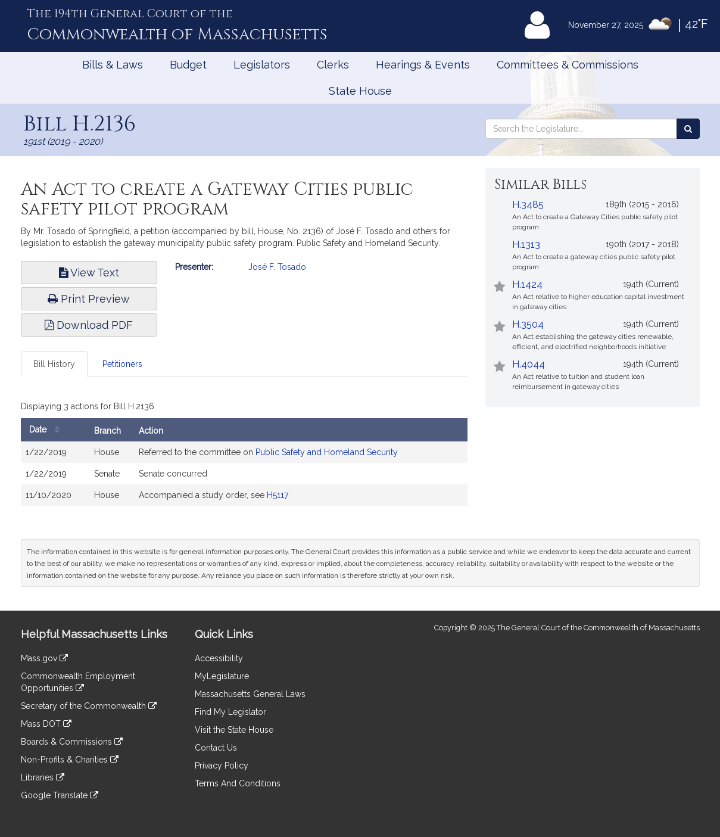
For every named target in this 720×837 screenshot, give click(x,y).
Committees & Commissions (567, 64)
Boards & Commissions (72, 741)
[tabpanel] (244, 454)
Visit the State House (234, 730)
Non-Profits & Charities (70, 759)
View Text (89, 272)
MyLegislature (222, 676)
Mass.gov (44, 658)
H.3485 (528, 204)
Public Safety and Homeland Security (326, 452)
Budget (188, 64)
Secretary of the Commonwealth (89, 706)
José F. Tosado (277, 267)
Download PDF (89, 325)
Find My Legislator (230, 712)
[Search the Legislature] (688, 129)
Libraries (42, 777)
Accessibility (219, 658)
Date (47, 430)
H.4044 (528, 364)
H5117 (277, 495)
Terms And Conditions (237, 783)
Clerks (333, 64)
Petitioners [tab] (122, 364)
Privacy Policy (221, 765)
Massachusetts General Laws (250, 694)
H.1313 (526, 244)
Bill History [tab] (54, 364)
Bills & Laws (112, 64)
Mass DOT (46, 724)
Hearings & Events (423, 64)
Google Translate (59, 795)
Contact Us (216, 747)
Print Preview (89, 299)
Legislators (261, 64)
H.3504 (528, 324)
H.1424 (527, 284)
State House (360, 91)
